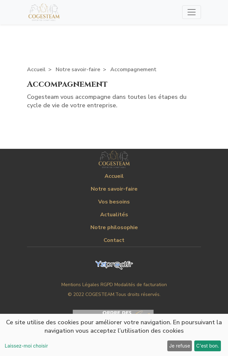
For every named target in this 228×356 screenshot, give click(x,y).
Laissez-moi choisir (26, 346)
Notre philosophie (114, 227)
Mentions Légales (80, 284)
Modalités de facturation (140, 284)
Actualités (114, 214)
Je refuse (179, 346)
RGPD (107, 284)
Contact (114, 240)
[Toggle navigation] (191, 12)
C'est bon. (207, 346)
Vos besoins (114, 202)
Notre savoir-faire (78, 69)
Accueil (36, 69)
